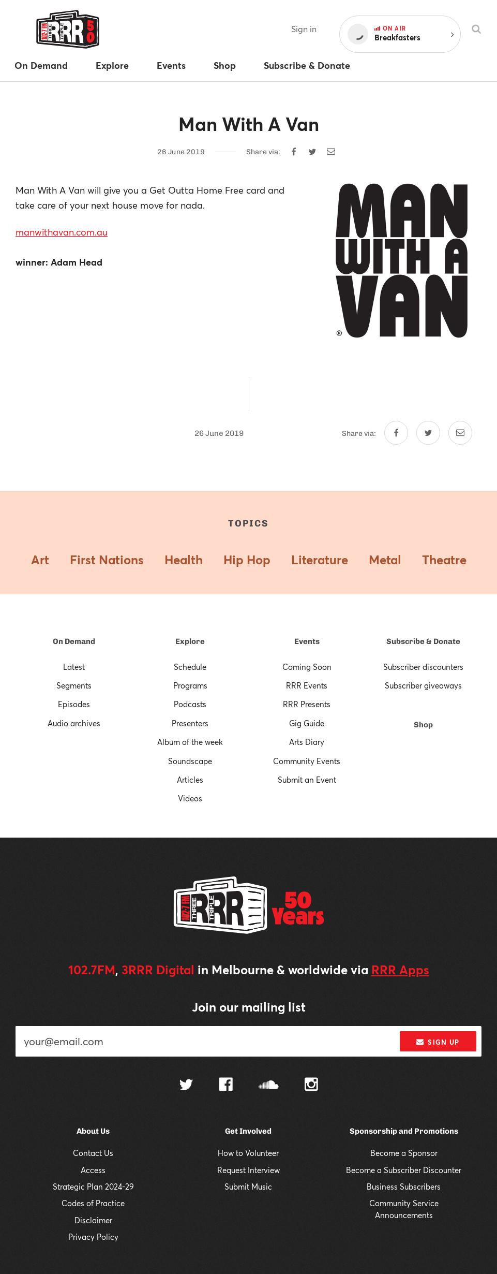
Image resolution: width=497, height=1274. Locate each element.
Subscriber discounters (423, 667)
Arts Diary (306, 742)
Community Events (306, 761)
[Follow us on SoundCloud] (269, 1086)
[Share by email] (331, 152)
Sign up (437, 1042)
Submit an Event (307, 779)
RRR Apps (400, 969)
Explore (190, 641)
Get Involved (248, 1131)
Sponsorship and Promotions (404, 1131)
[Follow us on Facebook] (226, 1085)
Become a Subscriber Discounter (403, 1170)
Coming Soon (307, 667)
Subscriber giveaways (423, 685)
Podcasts (190, 704)
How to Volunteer (248, 1153)
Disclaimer (93, 1220)
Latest (74, 667)
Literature (319, 559)
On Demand (74, 641)
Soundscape (190, 761)
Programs (190, 685)
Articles (190, 779)
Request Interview (248, 1170)
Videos (190, 798)
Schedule (190, 667)
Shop (423, 724)
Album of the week (190, 742)
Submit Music (248, 1186)
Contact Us (93, 1153)
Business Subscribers (404, 1186)
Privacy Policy (93, 1237)
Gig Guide (306, 723)
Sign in (304, 28)
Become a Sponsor (404, 1153)
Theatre (444, 559)
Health (183, 559)
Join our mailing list (249, 1007)
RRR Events (306, 685)
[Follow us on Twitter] (186, 1086)
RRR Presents (306, 704)
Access (93, 1170)
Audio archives (74, 723)
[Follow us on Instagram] (311, 1085)
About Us (93, 1131)
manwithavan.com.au (62, 232)
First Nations (107, 559)
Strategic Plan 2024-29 (93, 1186)
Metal (385, 559)
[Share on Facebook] (294, 152)
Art (40, 559)
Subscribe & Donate (423, 641)
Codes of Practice (93, 1203)
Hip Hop (246, 559)
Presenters (190, 723)
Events (307, 641)
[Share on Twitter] (312, 152)
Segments (74, 685)
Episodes (74, 704)
